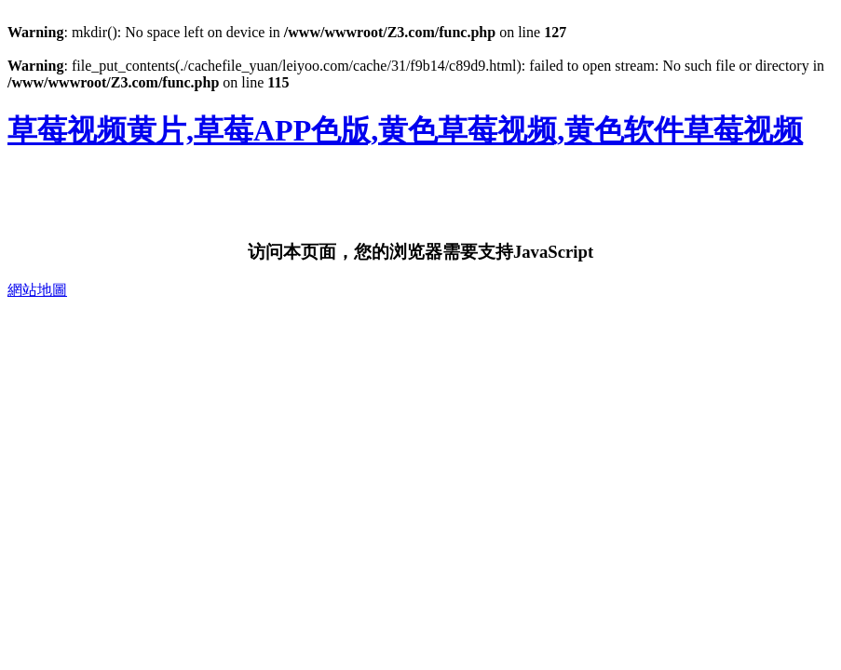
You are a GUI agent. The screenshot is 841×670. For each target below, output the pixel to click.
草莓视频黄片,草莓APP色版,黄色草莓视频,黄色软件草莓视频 (405, 130)
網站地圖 (37, 290)
